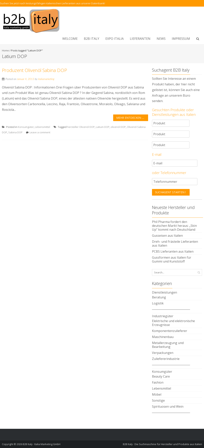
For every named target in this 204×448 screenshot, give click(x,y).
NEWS (161, 38)
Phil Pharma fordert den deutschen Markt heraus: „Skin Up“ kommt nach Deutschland (174, 226)
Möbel (156, 394)
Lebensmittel (42, 127)
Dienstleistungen (164, 292)
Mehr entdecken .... (130, 118)
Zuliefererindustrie (166, 359)
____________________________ (171, 308)
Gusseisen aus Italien (167, 235)
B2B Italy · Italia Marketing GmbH (41, 444)
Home (5, 50)
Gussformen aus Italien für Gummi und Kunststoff (171, 259)
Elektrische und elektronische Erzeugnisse (173, 323)
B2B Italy (91, 38)
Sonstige (158, 400)
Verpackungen (162, 353)
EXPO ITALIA (114, 38)
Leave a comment (40, 132)
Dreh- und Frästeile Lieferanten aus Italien (175, 243)
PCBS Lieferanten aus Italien (173, 251)
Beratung (159, 297)
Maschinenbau (163, 337)
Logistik (158, 303)
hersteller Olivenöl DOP (81, 127)
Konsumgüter (26, 127)
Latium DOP (102, 127)
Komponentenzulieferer (169, 331)
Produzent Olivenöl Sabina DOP (34, 70)
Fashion (157, 382)
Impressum (181, 38)
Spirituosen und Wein (167, 406)
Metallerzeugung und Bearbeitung (168, 345)
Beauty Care (161, 376)
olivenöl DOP (118, 127)
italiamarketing (46, 79)
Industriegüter (162, 316)
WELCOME (70, 38)
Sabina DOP (15, 132)
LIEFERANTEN (140, 38)
